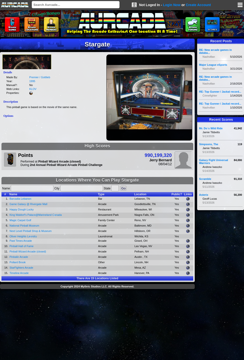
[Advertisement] (97, 325)
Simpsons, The (208, 144)
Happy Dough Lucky (22, 209)
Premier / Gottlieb (39, 77)
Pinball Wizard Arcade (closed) (28, 251)
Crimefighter (210, 95)
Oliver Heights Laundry (23, 236)
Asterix (203, 194)
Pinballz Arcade (19, 256)
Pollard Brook (18, 262)
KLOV (32, 88)
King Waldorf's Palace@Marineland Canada (36, 214)
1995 (32, 81)
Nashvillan (209, 56)
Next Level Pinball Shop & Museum (30, 230)
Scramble (205, 178)
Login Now (172, 5)
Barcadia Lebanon (20, 198)
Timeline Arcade (19, 273)
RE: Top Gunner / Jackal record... (220, 91)
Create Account (198, 5)
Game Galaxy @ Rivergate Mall (28, 204)
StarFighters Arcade (21, 267)
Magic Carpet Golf (20, 220)
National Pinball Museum (24, 225)
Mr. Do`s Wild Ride (211, 128)
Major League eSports (213, 64)
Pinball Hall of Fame (21, 246)
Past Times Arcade (21, 240)
